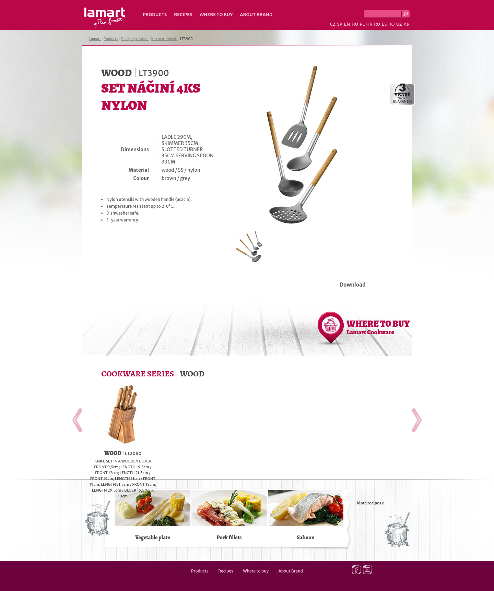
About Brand (256, 14)
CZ (333, 24)
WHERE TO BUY (378, 327)
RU (377, 24)
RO (391, 24)
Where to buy (216, 14)
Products (155, 14)
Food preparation (135, 39)
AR (406, 24)
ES (384, 24)
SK (339, 24)
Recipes (183, 14)
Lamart (105, 17)
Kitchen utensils (164, 39)
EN (347, 24)
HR (369, 24)
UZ (399, 24)
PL (362, 24)
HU (355, 24)
